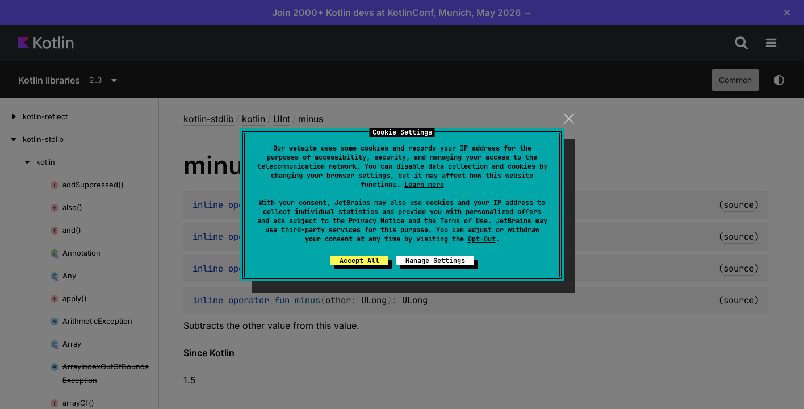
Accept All (359, 260)
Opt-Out (482, 239)
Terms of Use (464, 221)
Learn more (424, 184)
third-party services (321, 230)
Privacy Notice (376, 221)
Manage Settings (435, 260)
